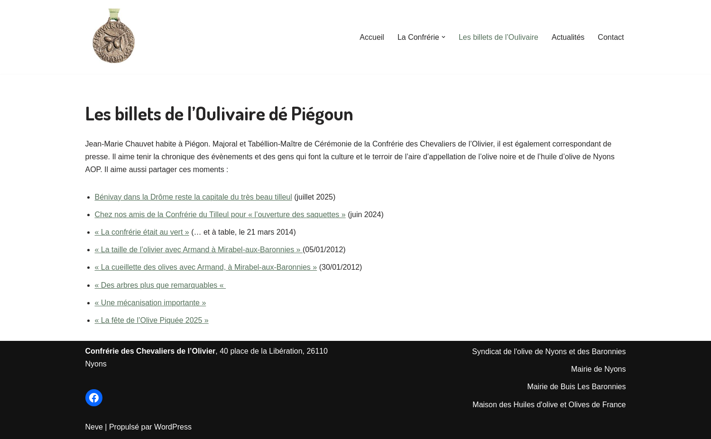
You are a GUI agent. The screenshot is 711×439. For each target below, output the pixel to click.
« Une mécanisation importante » (150, 303)
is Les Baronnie (596, 387)
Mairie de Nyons (598, 369)
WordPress (173, 427)
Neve (94, 427)
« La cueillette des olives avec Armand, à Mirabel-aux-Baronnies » (206, 267)
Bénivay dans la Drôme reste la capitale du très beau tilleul (193, 197)
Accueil (372, 37)
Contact (611, 37)
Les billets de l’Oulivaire (498, 37)
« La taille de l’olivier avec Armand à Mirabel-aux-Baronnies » (199, 250)
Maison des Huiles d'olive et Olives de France (549, 405)
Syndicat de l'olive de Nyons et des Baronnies (549, 352)
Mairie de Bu (548, 387)
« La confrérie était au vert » (142, 232)
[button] (443, 37)
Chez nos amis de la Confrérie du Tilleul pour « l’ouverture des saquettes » (220, 214)
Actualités (568, 37)
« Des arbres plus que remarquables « (160, 285)
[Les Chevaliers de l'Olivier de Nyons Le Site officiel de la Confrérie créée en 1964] (113, 37)
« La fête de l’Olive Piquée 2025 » (152, 320)
